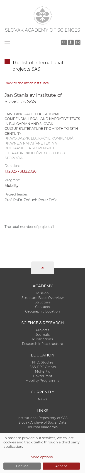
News (42, 399)
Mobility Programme (42, 381)
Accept (61, 466)
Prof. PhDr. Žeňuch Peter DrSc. (31, 200)
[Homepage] (43, 15)
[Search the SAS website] (64, 42)
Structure (43, 302)
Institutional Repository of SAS (42, 418)
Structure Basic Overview (43, 298)
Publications (42, 339)
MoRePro (42, 371)
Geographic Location (42, 311)
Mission (42, 293)
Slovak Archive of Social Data (43, 422)
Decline (22, 466)
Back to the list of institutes (27, 83)
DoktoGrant (42, 376)
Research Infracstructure (42, 344)
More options (42, 457)
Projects (42, 330)
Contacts (42, 307)
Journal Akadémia (42, 427)
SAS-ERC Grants (42, 367)
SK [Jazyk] (78, 42)
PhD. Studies (42, 362)
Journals (43, 335)
